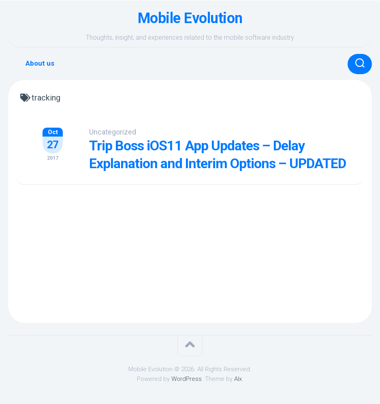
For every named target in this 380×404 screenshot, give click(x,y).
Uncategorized (112, 132)
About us (40, 63)
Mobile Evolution (190, 18)
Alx (238, 379)
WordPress (186, 379)
